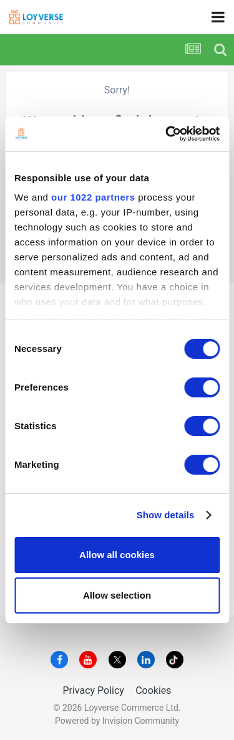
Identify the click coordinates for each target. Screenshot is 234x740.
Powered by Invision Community (117, 721)
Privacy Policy (93, 690)
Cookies (153, 690)
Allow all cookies (117, 554)
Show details (166, 515)
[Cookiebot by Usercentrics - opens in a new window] (167, 134)
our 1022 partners (93, 197)
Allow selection (117, 595)
